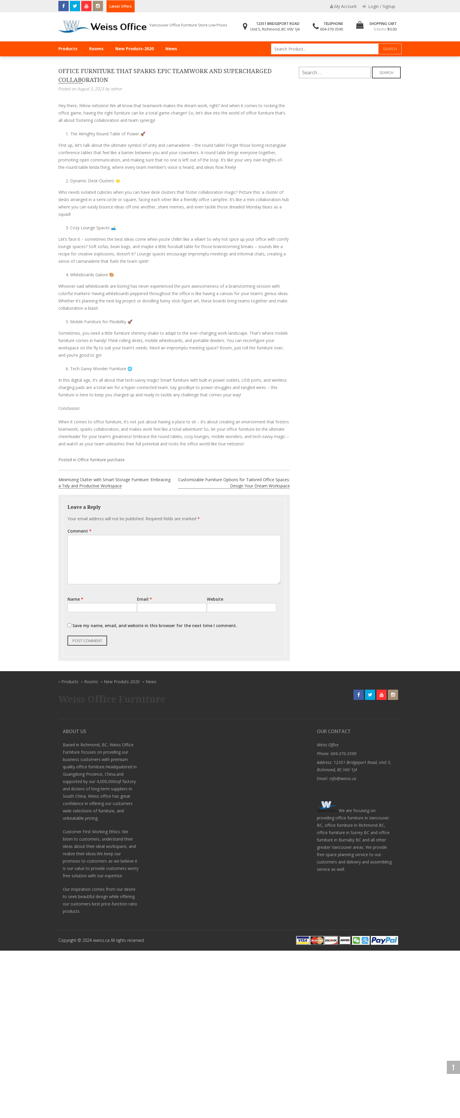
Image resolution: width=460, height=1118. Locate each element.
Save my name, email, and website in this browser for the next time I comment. (154, 625)
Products (67, 48)
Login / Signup (379, 6)
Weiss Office (328, 744)
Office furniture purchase (101, 459)
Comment (79, 531)
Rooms (96, 48)
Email (144, 599)
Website (215, 599)
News (171, 48)
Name (75, 599)
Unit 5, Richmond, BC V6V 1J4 (275, 29)
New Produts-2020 (134, 48)
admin (116, 89)
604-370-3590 (331, 29)
